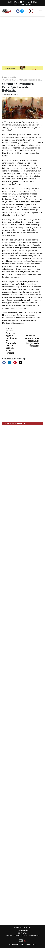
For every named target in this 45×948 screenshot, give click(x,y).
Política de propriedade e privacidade (22, 936)
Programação (22, 930)
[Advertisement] (22, 39)
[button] (31, 11)
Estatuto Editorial (22, 928)
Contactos (22, 933)
